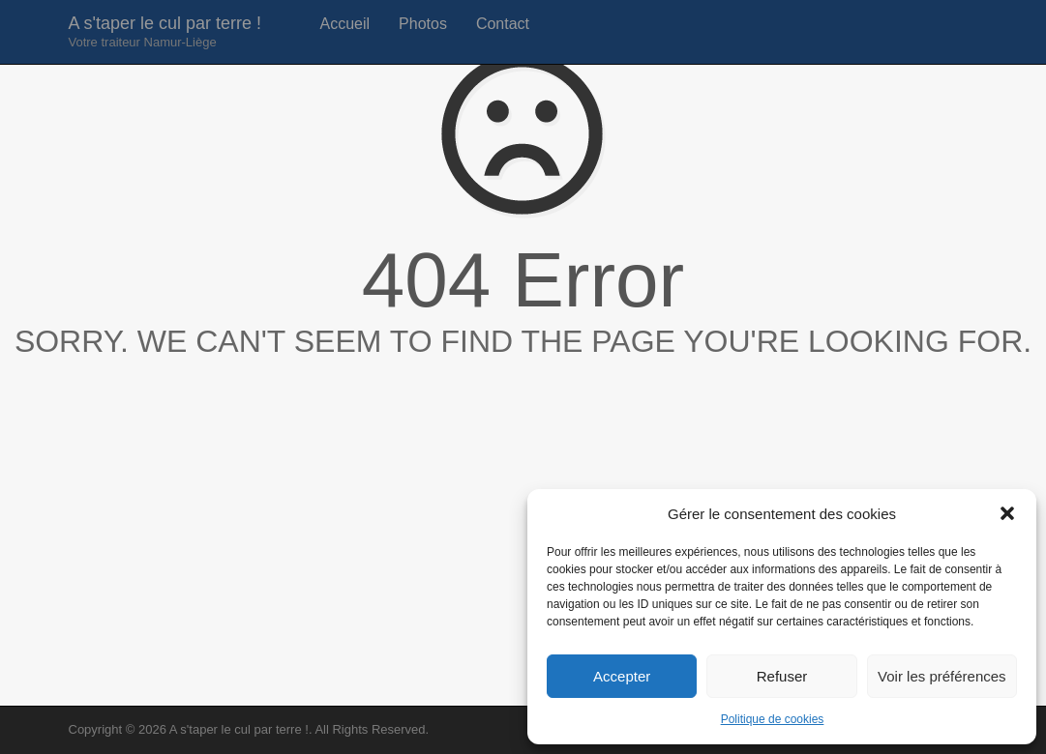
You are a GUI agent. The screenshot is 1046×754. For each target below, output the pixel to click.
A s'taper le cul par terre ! (165, 31)
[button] (1007, 513)
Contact (502, 23)
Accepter (621, 676)
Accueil (345, 23)
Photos (423, 23)
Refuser (782, 676)
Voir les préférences (942, 676)
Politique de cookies (772, 719)
